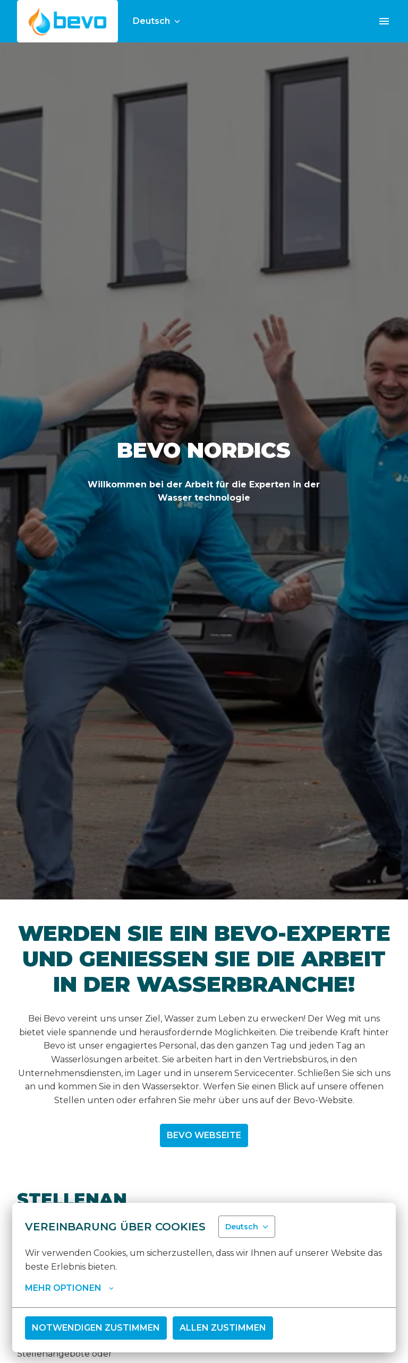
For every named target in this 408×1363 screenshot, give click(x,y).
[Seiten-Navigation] (384, 21)
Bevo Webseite (204, 1135)
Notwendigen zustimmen (96, 1328)
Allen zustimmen (223, 1328)
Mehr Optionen (69, 1288)
